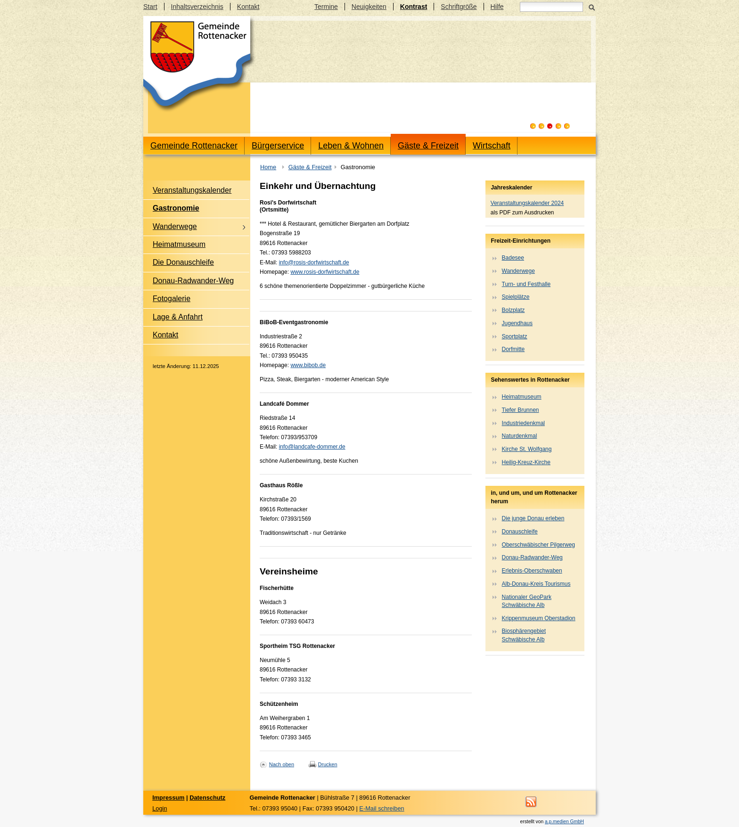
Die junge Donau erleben (533, 518)
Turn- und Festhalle (526, 284)
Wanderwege (175, 226)
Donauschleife (520, 531)
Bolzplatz (513, 310)
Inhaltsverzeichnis (197, 6)
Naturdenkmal (519, 436)
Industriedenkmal (523, 423)
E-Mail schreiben (381, 808)
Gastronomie (176, 208)
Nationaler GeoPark (526, 597)
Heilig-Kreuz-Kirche (526, 462)
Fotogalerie (171, 299)
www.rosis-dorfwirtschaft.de (324, 272)
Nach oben (281, 764)
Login (159, 808)
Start (150, 6)
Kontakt (248, 6)
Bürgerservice (278, 145)
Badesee (513, 257)
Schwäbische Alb (523, 605)
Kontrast (413, 6)
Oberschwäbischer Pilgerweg (538, 544)
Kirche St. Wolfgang (527, 449)
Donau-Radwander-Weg (193, 281)
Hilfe (497, 6)
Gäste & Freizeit (428, 145)
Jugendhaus (517, 323)
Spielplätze (516, 297)
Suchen (592, 6)
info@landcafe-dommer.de (312, 446)
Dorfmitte (513, 349)
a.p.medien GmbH (564, 821)
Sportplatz (514, 336)
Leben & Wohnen (351, 145)
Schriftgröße (458, 6)
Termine (326, 6)
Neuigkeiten (369, 6)
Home (268, 167)
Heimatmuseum (179, 244)
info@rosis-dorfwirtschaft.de (314, 262)
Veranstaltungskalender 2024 (527, 203)
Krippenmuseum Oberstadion (538, 618)
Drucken (327, 764)
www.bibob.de (308, 365)
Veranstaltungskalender (192, 190)
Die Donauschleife (183, 262)
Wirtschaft (491, 145)
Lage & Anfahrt (178, 317)
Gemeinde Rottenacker (194, 145)
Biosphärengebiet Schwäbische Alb (524, 635)
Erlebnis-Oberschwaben (532, 570)
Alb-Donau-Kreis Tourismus (536, 584)
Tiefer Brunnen (520, 410)
